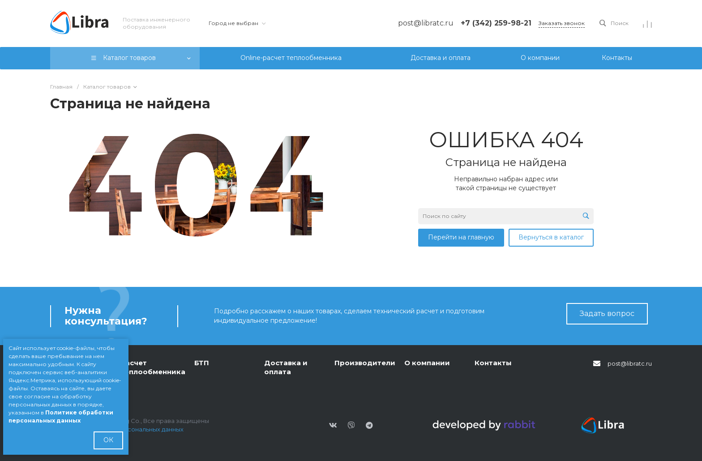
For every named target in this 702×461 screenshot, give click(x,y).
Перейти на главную (461, 237)
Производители (364, 363)
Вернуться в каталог (551, 237)
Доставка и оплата (286, 367)
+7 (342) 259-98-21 (496, 23)
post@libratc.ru (630, 363)
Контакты (493, 363)
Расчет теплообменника (152, 367)
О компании (427, 363)
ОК (108, 440)
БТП (201, 363)
